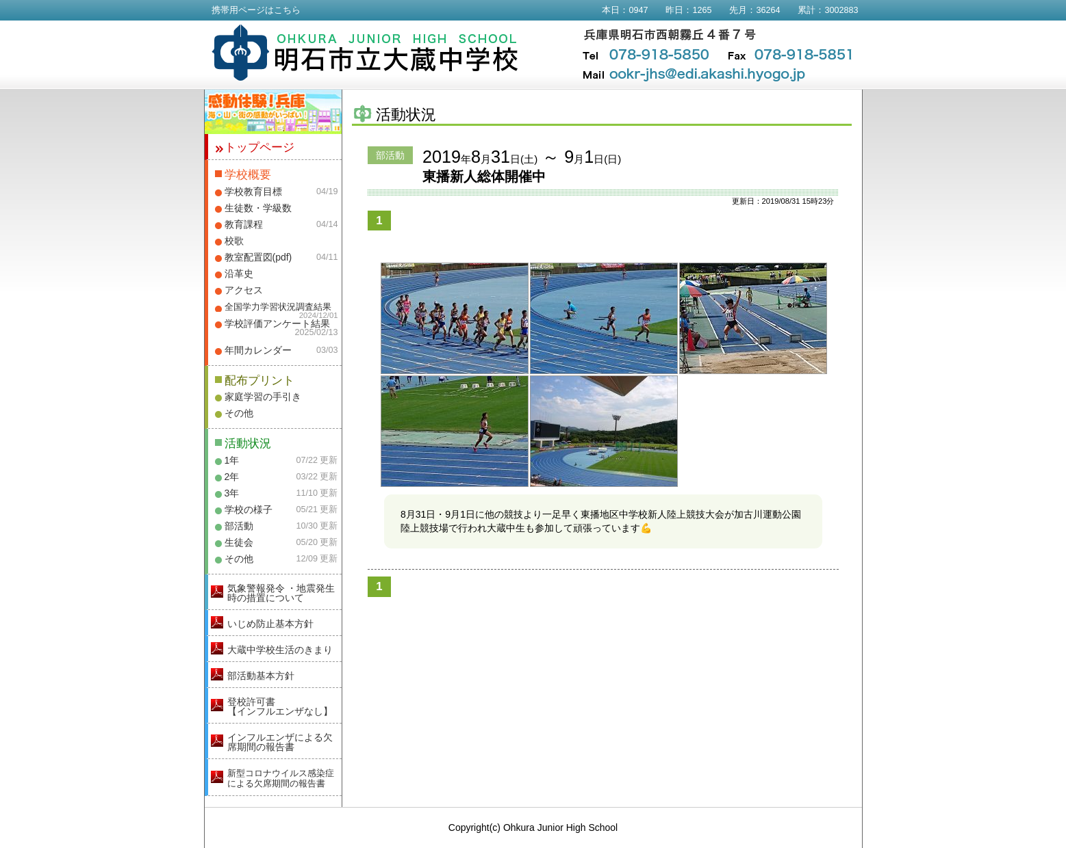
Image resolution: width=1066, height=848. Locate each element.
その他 (239, 413)
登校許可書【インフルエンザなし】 (280, 706)
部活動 (239, 525)
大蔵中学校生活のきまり (280, 649)
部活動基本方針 (260, 675)
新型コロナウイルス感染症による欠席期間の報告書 (280, 778)
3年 (232, 493)
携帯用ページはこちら (256, 10)
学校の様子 (248, 509)
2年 (232, 476)
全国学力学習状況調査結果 (278, 307)
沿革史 (239, 273)
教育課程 (244, 224)
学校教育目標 (253, 191)
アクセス (244, 289)
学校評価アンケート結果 (277, 323)
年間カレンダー (258, 350)
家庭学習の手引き (263, 396)
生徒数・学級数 (258, 207)
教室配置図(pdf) (258, 257)
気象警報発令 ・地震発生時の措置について (281, 593)
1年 (232, 460)
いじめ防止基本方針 (270, 623)
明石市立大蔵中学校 (365, 52)
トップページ (259, 147)
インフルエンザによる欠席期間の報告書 (280, 742)
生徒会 (239, 542)
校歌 (234, 240)
